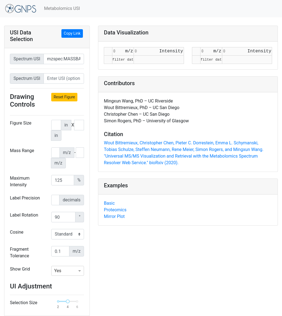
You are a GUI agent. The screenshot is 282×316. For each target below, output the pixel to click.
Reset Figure (64, 97)
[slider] (68, 301)
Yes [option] (57, 270)
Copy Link (72, 33)
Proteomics (115, 209)
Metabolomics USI (62, 8)
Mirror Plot (114, 216)
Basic (109, 203)
